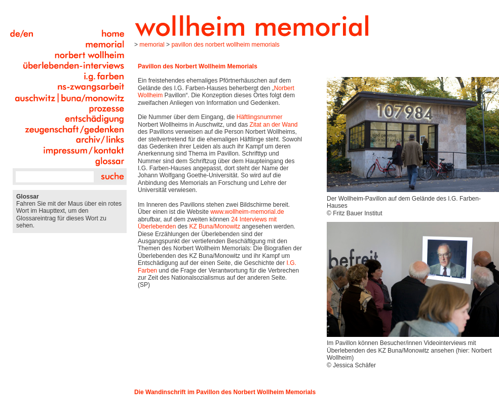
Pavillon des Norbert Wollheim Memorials (225, 44)
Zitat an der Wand (274, 124)
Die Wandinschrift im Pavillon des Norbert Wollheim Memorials (225, 392)
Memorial (151, 44)
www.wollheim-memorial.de (247, 211)
